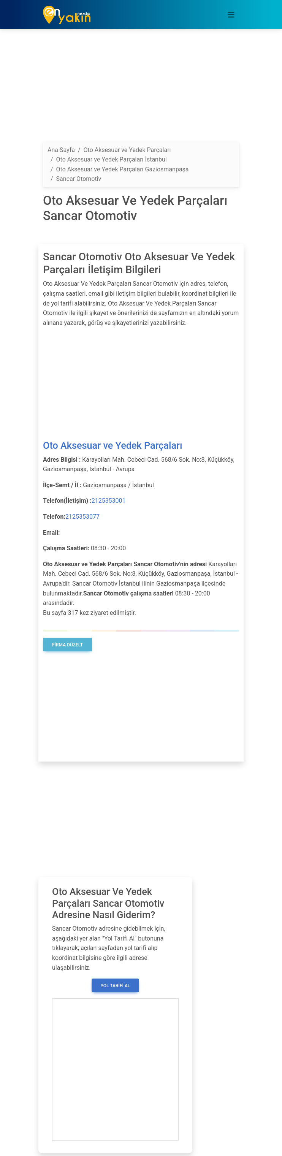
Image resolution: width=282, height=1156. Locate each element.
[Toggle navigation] (231, 15)
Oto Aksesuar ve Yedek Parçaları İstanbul (111, 159)
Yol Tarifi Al (115, 985)
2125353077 (82, 516)
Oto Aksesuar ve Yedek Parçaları (112, 445)
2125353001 (109, 500)
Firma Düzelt (67, 645)
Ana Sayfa (61, 150)
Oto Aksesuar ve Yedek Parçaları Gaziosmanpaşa (122, 169)
